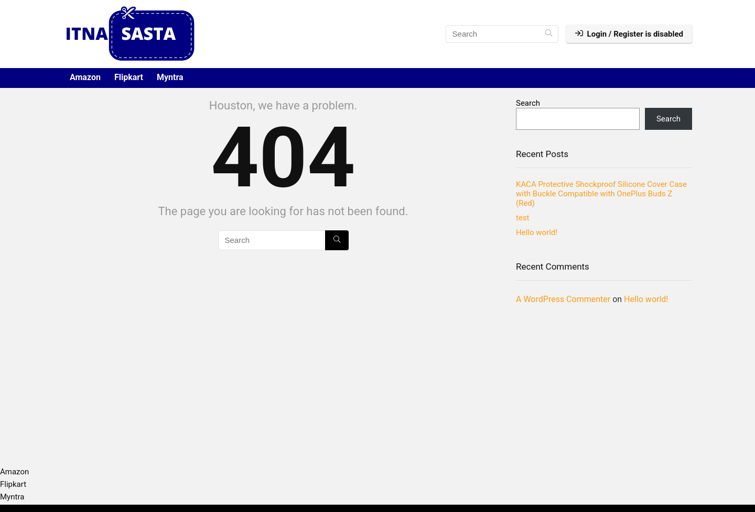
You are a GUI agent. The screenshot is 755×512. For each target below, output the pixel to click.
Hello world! (536, 232)
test (523, 217)
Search (528, 103)
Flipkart (128, 77)
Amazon (85, 77)
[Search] (548, 34)
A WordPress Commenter (563, 299)
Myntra (170, 77)
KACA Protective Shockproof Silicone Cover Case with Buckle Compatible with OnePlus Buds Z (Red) (601, 194)
